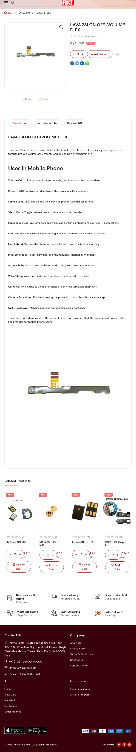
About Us (75, 642)
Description (20, 123)
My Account (11, 706)
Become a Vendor (80, 689)
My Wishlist (11, 700)
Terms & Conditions (81, 654)
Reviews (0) (74, 123)
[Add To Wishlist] (117, 53)
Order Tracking (12, 711)
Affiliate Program (80, 694)
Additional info (47, 123)
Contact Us (76, 659)
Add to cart (100, 54)
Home (8, 13)
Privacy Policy (78, 648)
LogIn (7, 689)
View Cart (10, 694)
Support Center (79, 665)
